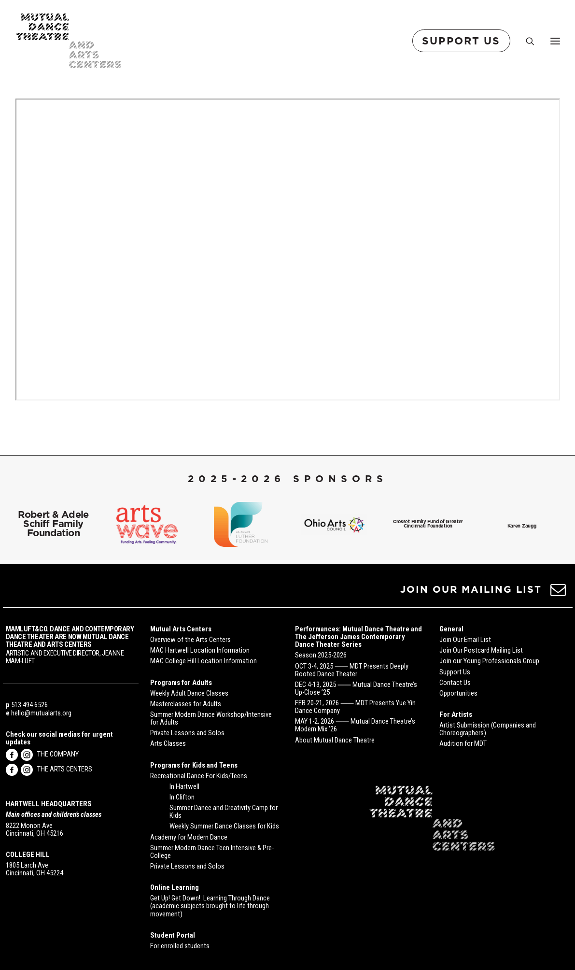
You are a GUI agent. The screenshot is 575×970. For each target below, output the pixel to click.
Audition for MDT (463, 743)
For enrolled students (180, 945)
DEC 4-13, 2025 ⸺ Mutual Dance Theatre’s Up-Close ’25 (356, 688)
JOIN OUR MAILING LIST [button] (471, 589)
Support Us (454, 672)
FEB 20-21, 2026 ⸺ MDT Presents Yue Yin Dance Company (355, 707)
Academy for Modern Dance (188, 837)
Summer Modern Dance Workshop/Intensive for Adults (211, 718)
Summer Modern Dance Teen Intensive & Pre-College (212, 851)
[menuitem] (463, 41)
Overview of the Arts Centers (190, 639)
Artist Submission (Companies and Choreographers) (487, 729)
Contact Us (455, 682)
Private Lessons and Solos (187, 732)
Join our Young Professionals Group (489, 660)
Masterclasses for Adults (185, 703)
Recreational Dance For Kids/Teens (198, 775)
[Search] (525, 41)
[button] (558, 593)
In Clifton (182, 797)
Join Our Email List (465, 639)
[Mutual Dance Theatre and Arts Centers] (68, 41)
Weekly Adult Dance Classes (189, 693)
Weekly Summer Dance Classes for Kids (224, 826)
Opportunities (458, 693)
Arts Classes (168, 743)
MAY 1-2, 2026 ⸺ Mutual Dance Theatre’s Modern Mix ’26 (355, 725)
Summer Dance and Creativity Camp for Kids (223, 811)
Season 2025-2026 (321, 655)
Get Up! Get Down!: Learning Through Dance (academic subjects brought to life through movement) (210, 906)
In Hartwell (184, 786)
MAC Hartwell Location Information (200, 650)
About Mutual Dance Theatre (335, 740)
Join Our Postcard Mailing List (481, 650)
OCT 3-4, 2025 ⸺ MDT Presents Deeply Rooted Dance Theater (351, 670)
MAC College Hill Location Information (203, 660)
